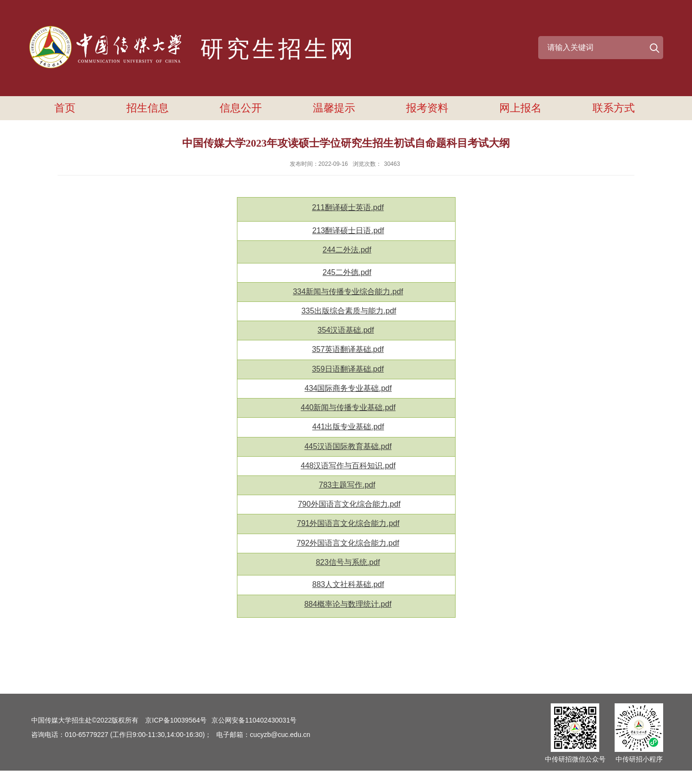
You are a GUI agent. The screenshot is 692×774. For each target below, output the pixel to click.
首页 (64, 108)
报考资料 (427, 108)
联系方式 (614, 108)
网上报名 (520, 108)
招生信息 (147, 108)
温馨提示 (334, 108)
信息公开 (241, 108)
